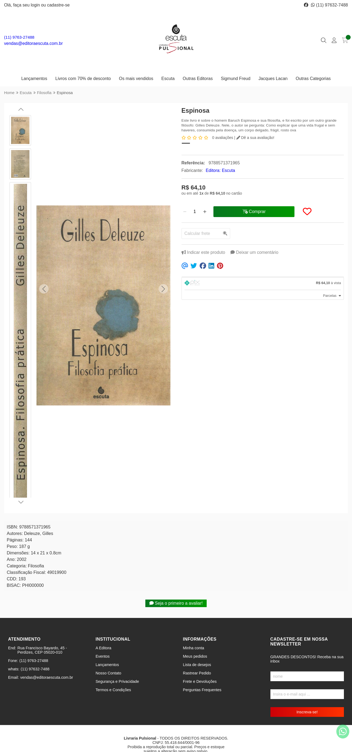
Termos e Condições (113, 671)
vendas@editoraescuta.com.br (33, 43)
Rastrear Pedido (197, 655)
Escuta (168, 78)
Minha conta (193, 629)
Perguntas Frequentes (202, 671)
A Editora (103, 629)
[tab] (263, 283)
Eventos (103, 638)
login (36, 5)
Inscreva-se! (307, 693)
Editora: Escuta (220, 170)
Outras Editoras (198, 78)
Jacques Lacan (273, 78)
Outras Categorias (313, 78)
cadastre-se (58, 5)
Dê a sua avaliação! (255, 137)
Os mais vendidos (136, 78)
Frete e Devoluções (200, 663)
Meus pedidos (195, 638)
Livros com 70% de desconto (83, 78)
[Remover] (185, 211)
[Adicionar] (205, 211)
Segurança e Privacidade (117, 663)
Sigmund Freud (235, 78)
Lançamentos (34, 78)
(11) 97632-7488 (329, 5)
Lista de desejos (197, 646)
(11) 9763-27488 (19, 37)
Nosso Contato (108, 655)
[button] (44, 280)
